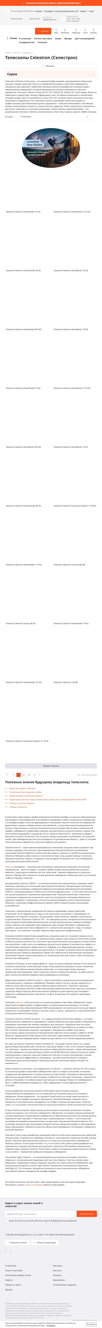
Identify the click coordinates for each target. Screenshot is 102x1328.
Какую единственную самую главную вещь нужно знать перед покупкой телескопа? (47, 799)
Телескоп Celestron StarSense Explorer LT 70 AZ (27, 741)
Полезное (42, 42)
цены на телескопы (34, 1184)
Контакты (57, 1270)
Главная (8, 53)
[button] (14, 18)
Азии (91, 11)
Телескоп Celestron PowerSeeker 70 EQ (71, 623)
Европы (83, 11)
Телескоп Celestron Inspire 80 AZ (20, 623)
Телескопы (27, 53)
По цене (9, 116)
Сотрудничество (27, 42)
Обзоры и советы (13, 1284)
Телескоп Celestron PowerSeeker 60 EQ (23, 270)
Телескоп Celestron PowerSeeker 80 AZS (23, 329)
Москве (39, 11)
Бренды (68, 38)
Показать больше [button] (51, 766)
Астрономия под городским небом (25, 792)
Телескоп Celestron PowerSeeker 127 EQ (24, 682)
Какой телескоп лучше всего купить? (26, 795)
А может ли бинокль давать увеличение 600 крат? (53, 2)
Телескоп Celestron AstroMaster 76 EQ (71, 270)
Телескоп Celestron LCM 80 (66, 682)
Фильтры (50, 66)
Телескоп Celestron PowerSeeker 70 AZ (23, 388)
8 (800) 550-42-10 (49, 20)
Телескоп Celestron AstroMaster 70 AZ (71, 447)
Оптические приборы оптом (18, 1275)
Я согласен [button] (91, 1324)
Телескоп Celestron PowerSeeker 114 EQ (24, 564)
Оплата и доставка (43, 38)
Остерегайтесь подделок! (64, 1284)
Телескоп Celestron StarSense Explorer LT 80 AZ (75, 505)
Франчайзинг (59, 1280)
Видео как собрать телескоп (22, 788)
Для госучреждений (84, 38)
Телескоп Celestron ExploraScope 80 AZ (23, 505)
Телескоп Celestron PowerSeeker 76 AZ (23, 211)
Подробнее (50, 1325)
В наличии (26, 116)
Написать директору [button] (46, 1242)
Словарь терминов (18, 807)
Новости (9, 1280)
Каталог (17, 53)
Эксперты (57, 1275)
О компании (25, 38)
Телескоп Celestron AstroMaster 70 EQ (71, 329)
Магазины (57, 1265)
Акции (58, 38)
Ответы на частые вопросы (22, 803)
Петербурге (49, 11)
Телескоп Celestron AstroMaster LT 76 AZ (72, 211)
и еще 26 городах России (64, 11)
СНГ (76, 11)
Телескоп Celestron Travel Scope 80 (69, 564)
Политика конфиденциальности (84, 1320)
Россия (13, 38)
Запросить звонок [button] (18, 1242)
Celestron (9, 867)
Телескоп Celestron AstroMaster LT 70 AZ (72, 388)
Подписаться (87, 1213)
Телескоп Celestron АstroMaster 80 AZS (23, 447)
